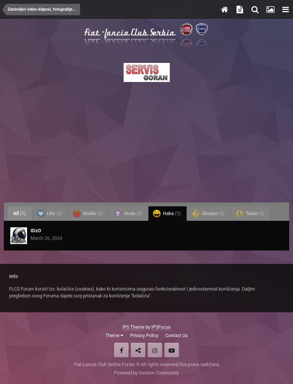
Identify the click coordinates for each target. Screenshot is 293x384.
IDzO (36, 230)
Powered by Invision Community (146, 373)
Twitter (138, 350)
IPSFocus (161, 327)
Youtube (171, 350)
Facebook (121, 350)
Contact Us (176, 335)
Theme (114, 335)
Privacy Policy (144, 335)
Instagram (155, 350)
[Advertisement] (146, 140)
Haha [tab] (166, 213)
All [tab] (19, 213)
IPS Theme (133, 327)
